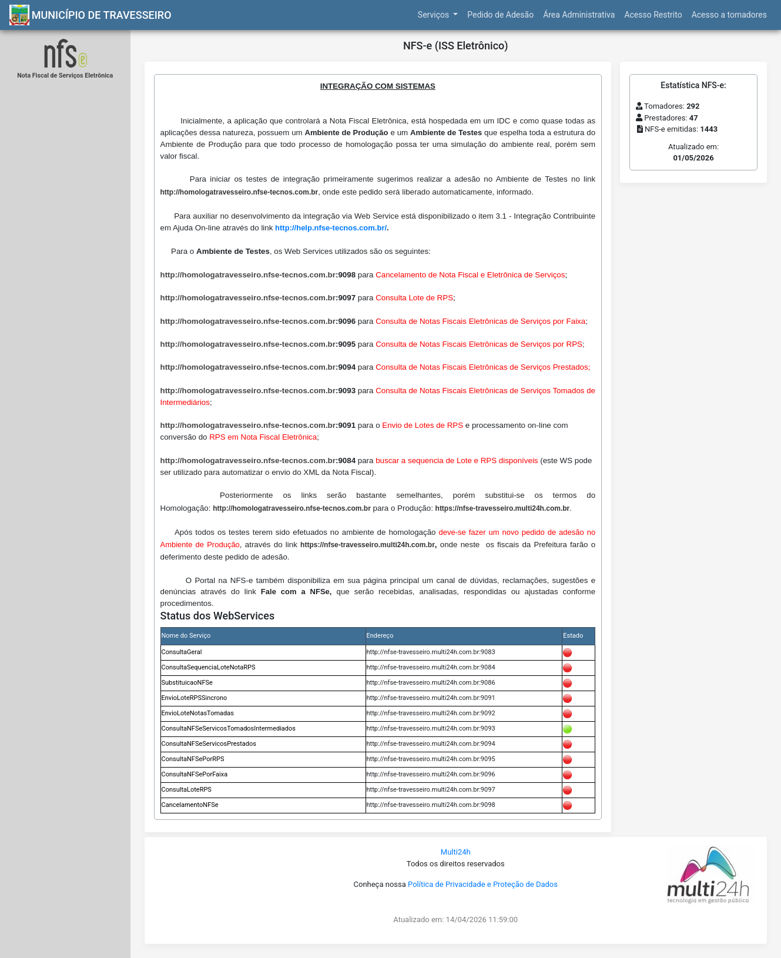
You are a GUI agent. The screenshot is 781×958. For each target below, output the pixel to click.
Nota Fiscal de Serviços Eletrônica (65, 75)
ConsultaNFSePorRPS (193, 759)
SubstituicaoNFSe (187, 682)
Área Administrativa (579, 14)
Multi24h (456, 852)
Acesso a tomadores (729, 14)
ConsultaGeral (182, 652)
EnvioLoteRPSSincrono (194, 698)
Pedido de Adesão (500, 14)
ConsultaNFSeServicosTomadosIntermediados (229, 728)
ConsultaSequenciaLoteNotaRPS (209, 667)
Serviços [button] (434, 14)
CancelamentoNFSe (190, 805)
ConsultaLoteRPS (187, 789)
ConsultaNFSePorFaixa (195, 774)
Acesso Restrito (653, 14)
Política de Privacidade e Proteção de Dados (483, 884)
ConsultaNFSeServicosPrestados (209, 744)
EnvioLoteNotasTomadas (198, 713)
